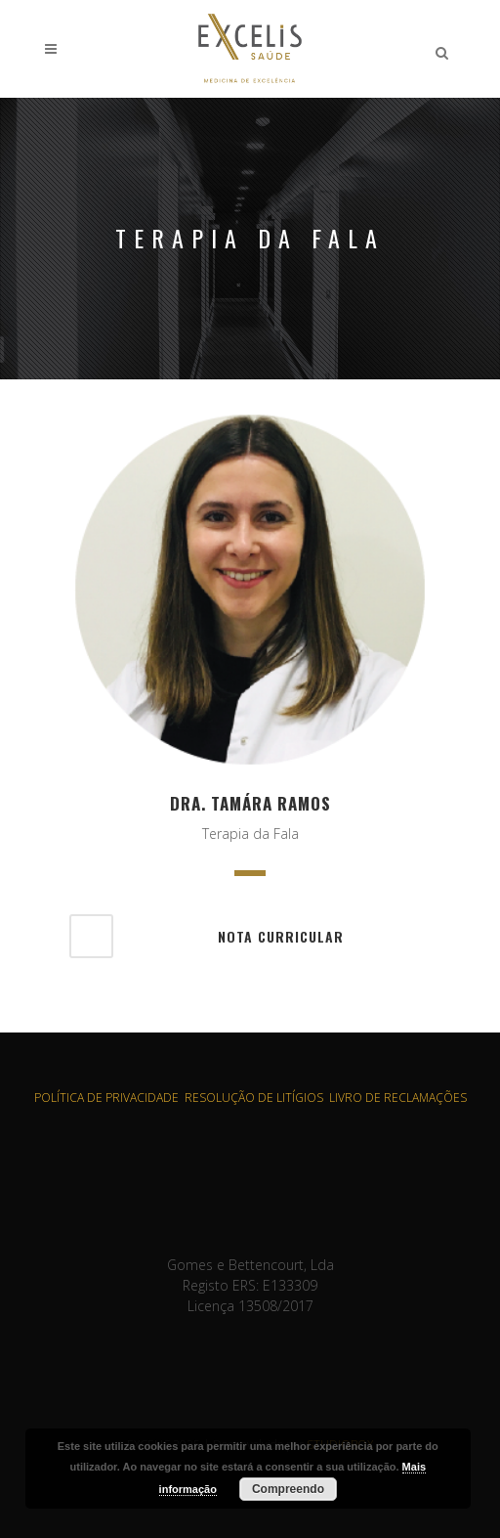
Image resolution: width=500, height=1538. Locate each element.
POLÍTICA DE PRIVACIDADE (106, 1097)
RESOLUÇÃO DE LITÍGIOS (254, 1097)
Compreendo (288, 1489)
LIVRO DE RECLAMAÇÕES (398, 1097)
